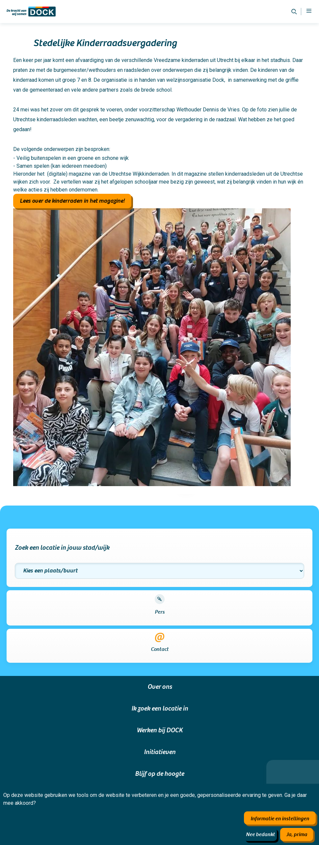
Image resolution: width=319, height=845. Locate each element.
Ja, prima (296, 834)
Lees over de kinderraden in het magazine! (72, 200)
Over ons (159, 687)
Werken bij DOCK (160, 730)
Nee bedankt (260, 834)
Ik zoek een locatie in (159, 709)
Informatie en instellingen (280, 818)
